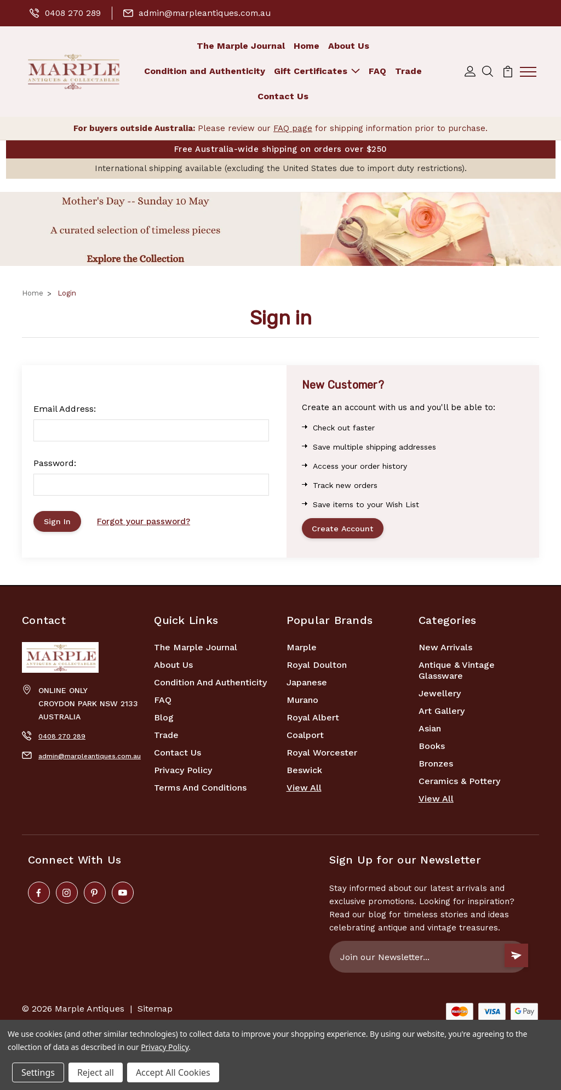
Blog (164, 720)
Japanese (307, 685)
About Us (348, 46)
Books (432, 748)
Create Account (345, 530)
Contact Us (282, 96)
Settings (38, 1072)
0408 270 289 (66, 13)
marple (302, 650)
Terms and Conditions (200, 790)
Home (306, 46)
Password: (54, 463)
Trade (408, 71)
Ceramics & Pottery (459, 784)
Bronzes (436, 766)
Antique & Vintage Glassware (457, 673)
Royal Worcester (322, 755)
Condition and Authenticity (204, 71)
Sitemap (155, 1011)
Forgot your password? (146, 522)
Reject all (95, 1072)
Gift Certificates (317, 71)
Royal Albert (313, 720)
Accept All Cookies (173, 1072)
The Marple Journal (241, 46)
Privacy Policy (183, 773)
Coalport (305, 738)
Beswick (304, 773)
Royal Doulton (317, 667)
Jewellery (440, 696)
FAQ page (292, 128)
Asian (430, 731)
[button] (280, 229)
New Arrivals (445, 650)
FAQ (377, 71)
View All (304, 790)
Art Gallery (442, 713)
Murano (302, 702)
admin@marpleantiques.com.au (201, 13)
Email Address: (64, 409)
